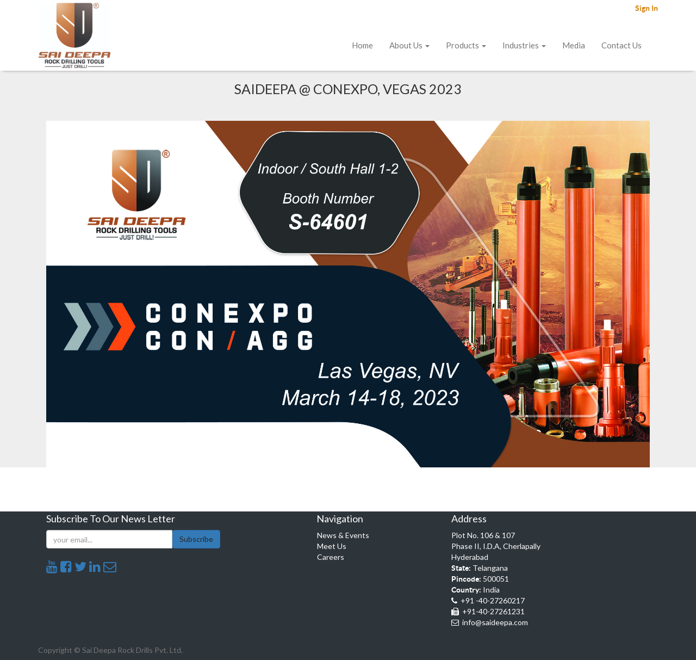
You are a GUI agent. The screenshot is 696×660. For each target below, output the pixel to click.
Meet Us (331, 546)
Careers (330, 557)
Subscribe (196, 539)
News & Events (343, 535)
